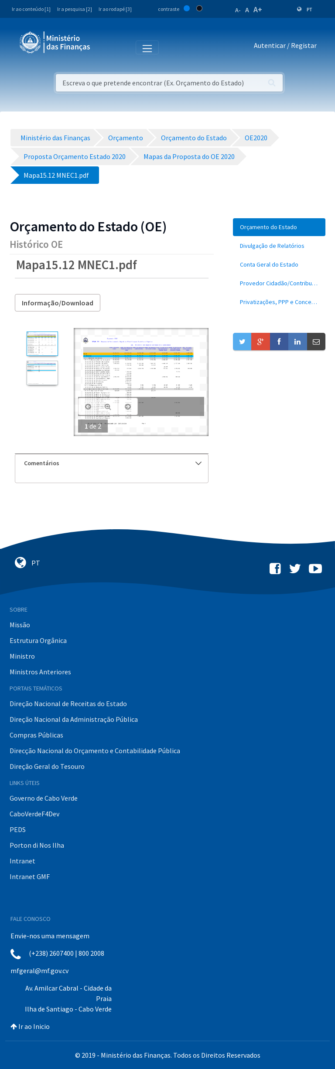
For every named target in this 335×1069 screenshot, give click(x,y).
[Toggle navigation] (104, 47)
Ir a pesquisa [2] (74, 9)
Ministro (22, 656)
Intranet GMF (30, 876)
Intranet (22, 860)
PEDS (18, 829)
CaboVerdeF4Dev (34, 813)
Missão (20, 624)
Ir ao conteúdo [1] (31, 9)
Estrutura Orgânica (38, 640)
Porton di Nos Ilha (37, 845)
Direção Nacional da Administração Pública (74, 719)
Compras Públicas (36, 735)
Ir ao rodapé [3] (115, 9)
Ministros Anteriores (40, 671)
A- (238, 10)
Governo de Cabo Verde (44, 798)
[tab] (111, 463)
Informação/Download (57, 302)
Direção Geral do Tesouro (47, 766)
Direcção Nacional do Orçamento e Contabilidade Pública (95, 750)
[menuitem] (279, 227)
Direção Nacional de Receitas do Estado (68, 703)
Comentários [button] (113, 463)
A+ (257, 9)
